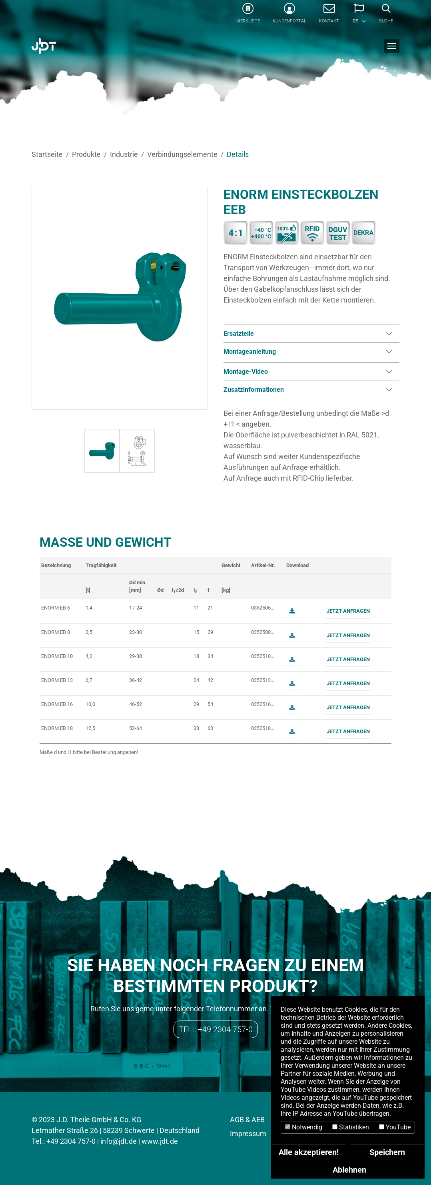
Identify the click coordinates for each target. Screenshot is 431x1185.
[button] (359, 16)
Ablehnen (349, 1170)
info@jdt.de (118, 1141)
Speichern (387, 1152)
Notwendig (303, 1127)
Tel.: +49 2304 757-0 (216, 1029)
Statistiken (350, 1127)
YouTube (395, 1127)
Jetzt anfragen (348, 611)
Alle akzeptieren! (309, 1152)
